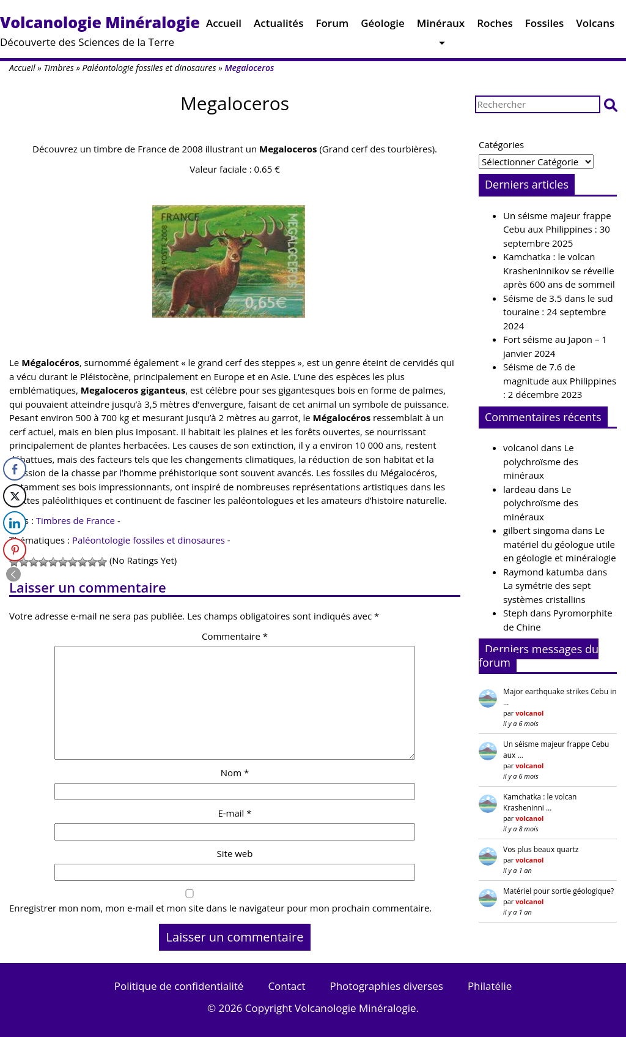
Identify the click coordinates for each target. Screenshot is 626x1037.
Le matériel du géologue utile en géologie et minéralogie (559, 544)
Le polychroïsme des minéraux (540, 461)
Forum (331, 26)
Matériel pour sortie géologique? (558, 891)
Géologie (383, 26)
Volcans (595, 26)
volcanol (521, 447)
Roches (495, 26)
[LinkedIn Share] (14, 522)
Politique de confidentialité (179, 986)
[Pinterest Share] (14, 549)
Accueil (223, 26)
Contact (286, 986)
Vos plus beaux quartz (540, 849)
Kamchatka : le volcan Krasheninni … (539, 802)
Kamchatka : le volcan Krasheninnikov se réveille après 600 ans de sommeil (559, 270)
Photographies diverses (386, 986)
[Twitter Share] (14, 495)
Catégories (501, 144)
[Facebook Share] (14, 469)
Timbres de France (75, 520)
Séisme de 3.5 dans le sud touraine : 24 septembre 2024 (558, 312)
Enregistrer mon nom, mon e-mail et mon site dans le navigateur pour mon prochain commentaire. (220, 908)
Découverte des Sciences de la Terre (100, 30)
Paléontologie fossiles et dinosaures (149, 67)
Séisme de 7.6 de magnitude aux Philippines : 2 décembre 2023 (559, 380)
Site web (235, 853)
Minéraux (441, 26)
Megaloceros (234, 103)
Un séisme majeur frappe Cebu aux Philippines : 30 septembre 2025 (557, 229)
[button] (610, 104)
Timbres (58, 67)
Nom (235, 772)
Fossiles (544, 26)
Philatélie (490, 986)
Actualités (278, 26)
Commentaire (235, 636)
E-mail (234, 813)
